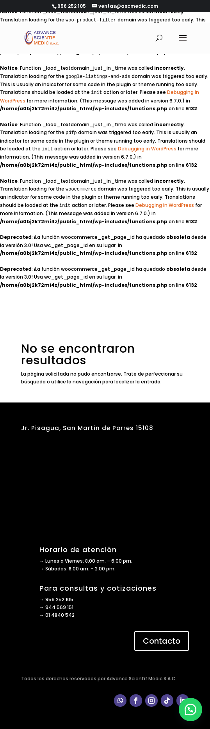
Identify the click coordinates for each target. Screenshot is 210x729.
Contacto (161, 640)
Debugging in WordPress (147, 148)
